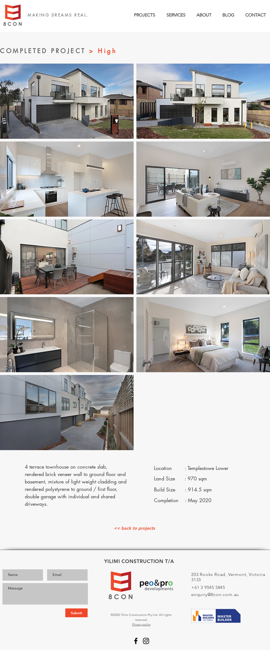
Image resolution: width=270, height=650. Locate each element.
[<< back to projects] (134, 528)
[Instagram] (146, 641)
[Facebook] (136, 641)
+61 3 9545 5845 (208, 587)
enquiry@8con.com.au (215, 594)
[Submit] (76, 612)
